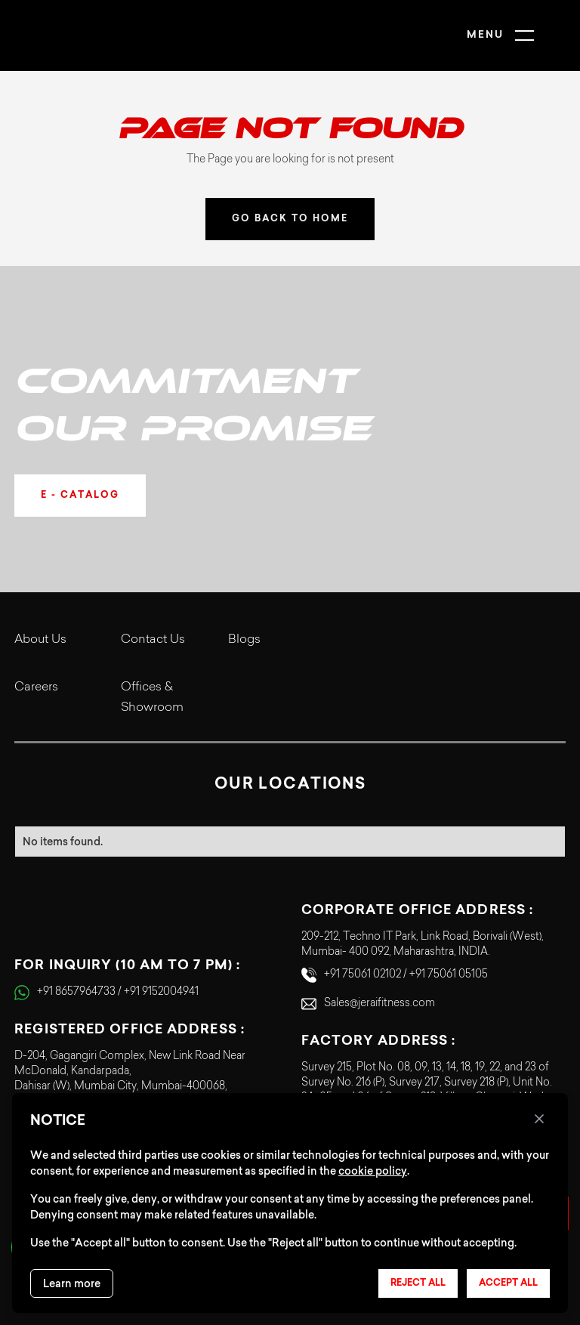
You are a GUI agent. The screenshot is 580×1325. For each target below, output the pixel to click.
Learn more (71, 1283)
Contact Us (153, 640)
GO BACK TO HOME (290, 219)
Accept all (508, 1283)
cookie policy (372, 1171)
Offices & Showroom (152, 697)
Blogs (244, 640)
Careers (36, 687)
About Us (40, 640)
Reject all (418, 1283)
